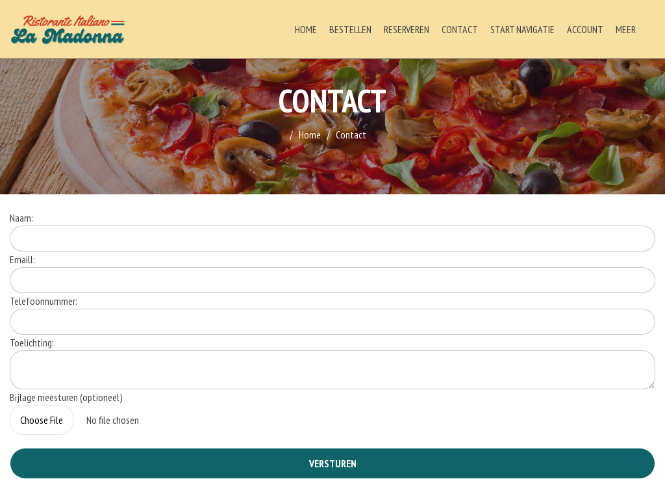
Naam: (21, 217)
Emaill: (22, 259)
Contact (460, 29)
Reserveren (406, 29)
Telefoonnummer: (43, 300)
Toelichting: (32, 342)
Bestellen (350, 29)
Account (585, 29)
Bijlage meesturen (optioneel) (66, 397)
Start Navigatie (522, 29)
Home (306, 29)
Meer (626, 29)
